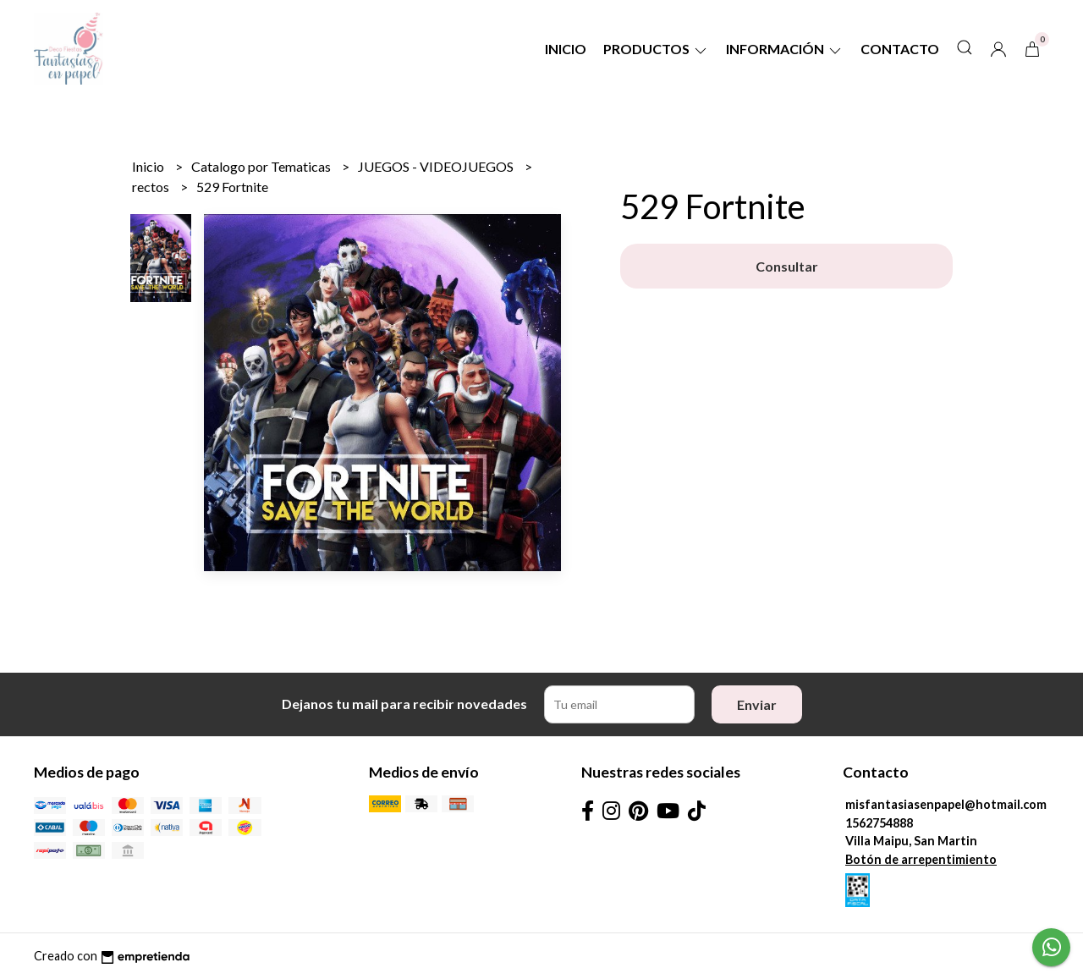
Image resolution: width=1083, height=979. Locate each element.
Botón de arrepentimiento (921, 859)
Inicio (565, 49)
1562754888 (879, 823)
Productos (656, 49)
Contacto (899, 49)
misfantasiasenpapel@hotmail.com (946, 804)
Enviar (757, 704)
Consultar (787, 266)
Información (785, 49)
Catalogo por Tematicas (262, 166)
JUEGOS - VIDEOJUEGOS (437, 166)
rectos (152, 187)
